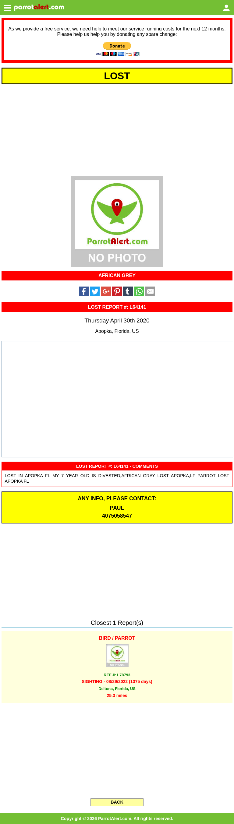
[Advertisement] (117, 129)
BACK (117, 802)
